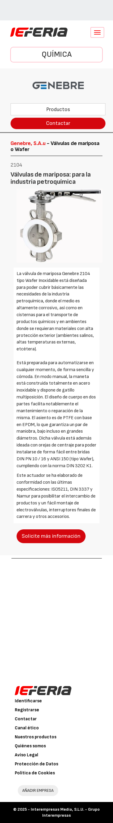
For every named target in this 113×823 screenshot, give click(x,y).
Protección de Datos (36, 764)
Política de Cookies (35, 773)
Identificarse (28, 701)
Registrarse (27, 710)
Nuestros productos (35, 737)
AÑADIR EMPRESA (38, 790)
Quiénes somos (30, 746)
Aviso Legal (26, 755)
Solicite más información (51, 536)
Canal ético (27, 728)
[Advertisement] (56, 617)
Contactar (58, 123)
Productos (58, 109)
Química (57, 54)
